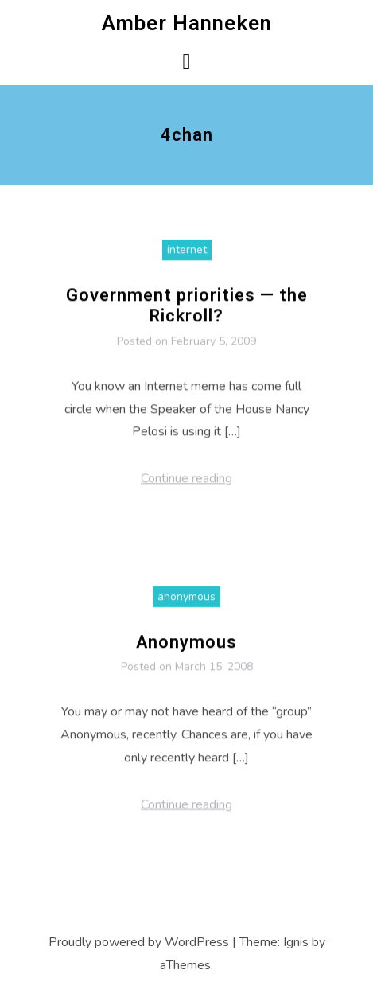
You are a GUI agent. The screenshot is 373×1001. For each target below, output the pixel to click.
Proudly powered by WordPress (139, 942)
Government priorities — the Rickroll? (187, 310)
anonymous (186, 601)
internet (187, 255)
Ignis (296, 942)
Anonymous (186, 646)
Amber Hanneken (187, 23)
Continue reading (186, 484)
